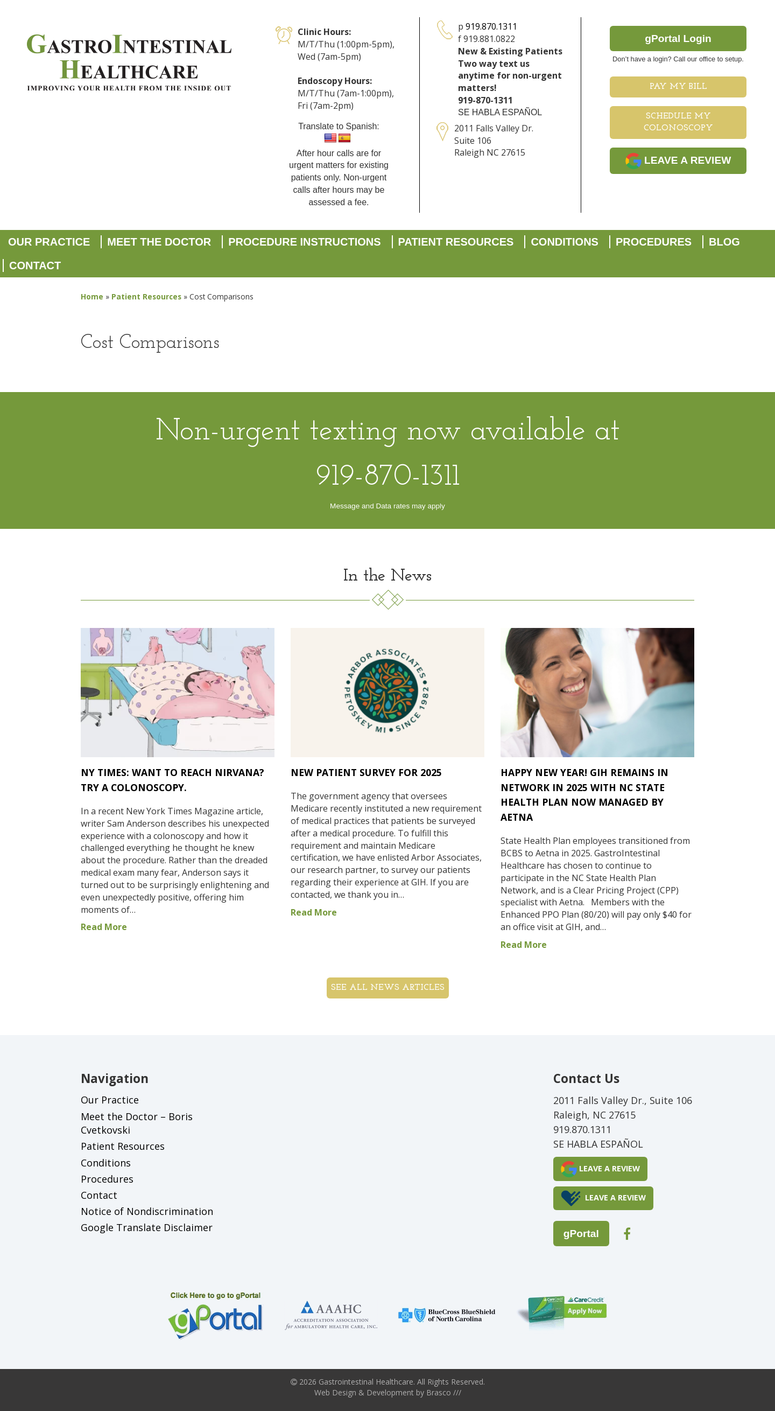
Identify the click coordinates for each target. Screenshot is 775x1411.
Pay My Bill (678, 86)
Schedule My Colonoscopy (678, 122)
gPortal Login (678, 38)
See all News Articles (388, 987)
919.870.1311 (491, 26)
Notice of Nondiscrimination (147, 1211)
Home (92, 296)
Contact (35, 265)
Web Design (335, 1392)
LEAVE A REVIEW (678, 161)
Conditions (564, 242)
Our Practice (49, 242)
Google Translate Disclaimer (147, 1227)
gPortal (581, 1233)
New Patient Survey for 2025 (366, 772)
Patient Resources (456, 242)
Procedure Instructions (304, 242)
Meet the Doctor (159, 242)
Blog (724, 242)
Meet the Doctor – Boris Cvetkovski (137, 1123)
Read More (104, 927)
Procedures (654, 242)
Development (390, 1392)
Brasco (443, 1392)
